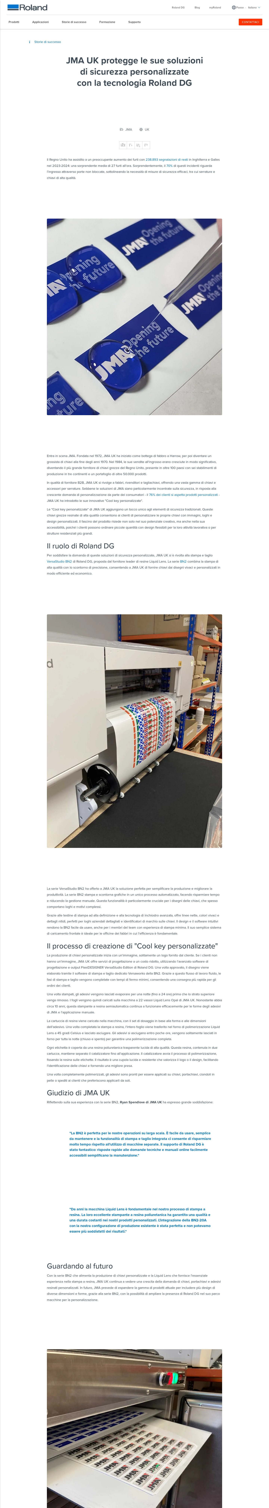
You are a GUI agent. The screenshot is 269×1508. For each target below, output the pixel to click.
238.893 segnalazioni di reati (167, 159)
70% (169, 165)
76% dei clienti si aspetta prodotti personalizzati (183, 494)
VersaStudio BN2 (59, 561)
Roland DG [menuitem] (180, 7)
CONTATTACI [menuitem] (250, 22)
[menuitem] (16, 22)
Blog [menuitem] (197, 7)
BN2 (183, 561)
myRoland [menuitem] (215, 7)
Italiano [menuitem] (254, 7)
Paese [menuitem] (240, 7)
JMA (128, 129)
